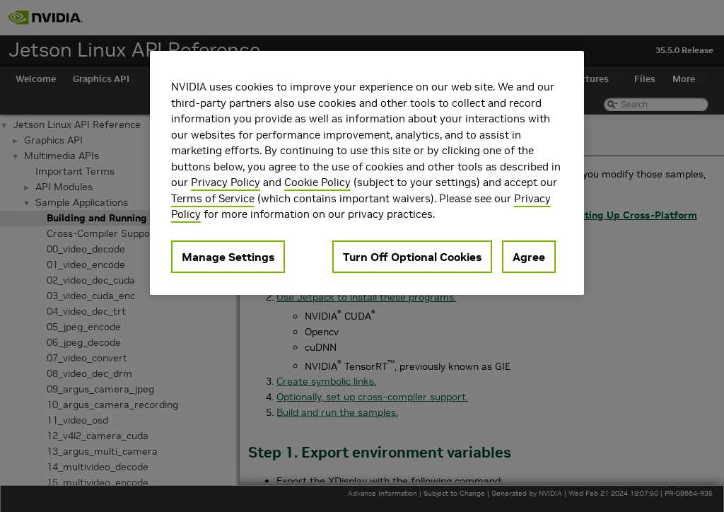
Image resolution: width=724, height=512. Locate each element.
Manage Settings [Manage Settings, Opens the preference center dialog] (228, 257)
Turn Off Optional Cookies (412, 257)
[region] (367, 173)
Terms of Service (213, 198)
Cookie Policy (317, 182)
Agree (529, 257)
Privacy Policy (225, 182)
